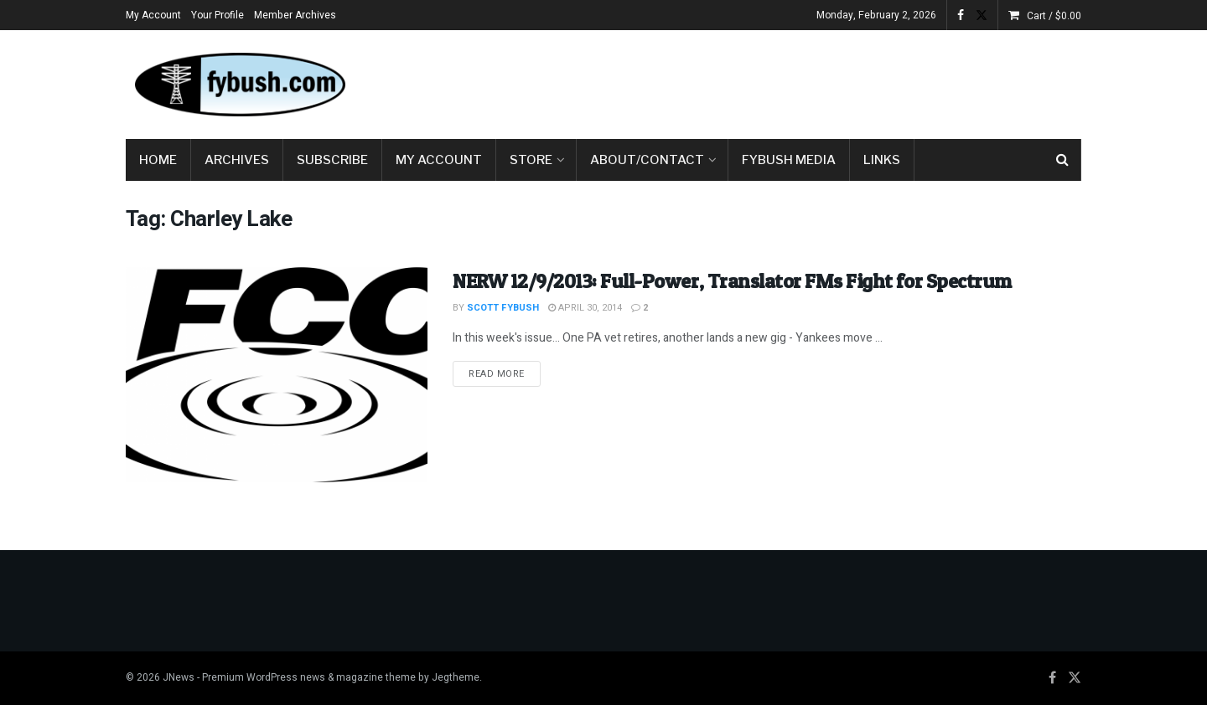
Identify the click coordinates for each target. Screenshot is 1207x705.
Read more (505, 373)
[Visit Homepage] (239, 84)
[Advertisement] (776, 81)
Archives (237, 159)
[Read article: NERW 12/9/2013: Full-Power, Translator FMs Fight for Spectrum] (276, 374)
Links (881, 159)
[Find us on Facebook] (1052, 678)
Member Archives (295, 15)
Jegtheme (455, 677)
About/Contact (647, 159)
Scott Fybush (503, 308)
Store (531, 159)
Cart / (1054, 15)
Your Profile (217, 15)
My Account (153, 15)
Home (158, 159)
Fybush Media (789, 159)
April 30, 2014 (585, 308)
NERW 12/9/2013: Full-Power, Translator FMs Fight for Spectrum (732, 281)
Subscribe (332, 159)
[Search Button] (1062, 160)
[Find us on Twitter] (1074, 678)
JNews (178, 677)
